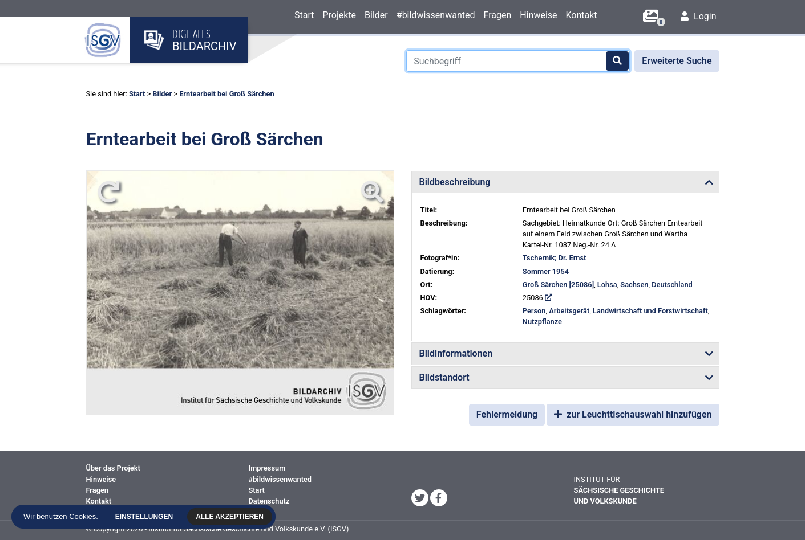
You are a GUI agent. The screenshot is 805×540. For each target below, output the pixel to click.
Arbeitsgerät (569, 310)
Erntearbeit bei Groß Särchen (226, 93)
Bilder (376, 15)
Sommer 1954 (546, 271)
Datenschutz (269, 501)
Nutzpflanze (542, 321)
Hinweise (538, 15)
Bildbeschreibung (455, 182)
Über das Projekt (113, 468)
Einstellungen (144, 517)
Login (698, 16)
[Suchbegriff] (518, 61)
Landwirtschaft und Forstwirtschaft (650, 310)
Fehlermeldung (506, 414)
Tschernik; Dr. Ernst (554, 257)
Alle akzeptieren (230, 517)
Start (304, 15)
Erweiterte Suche (676, 60)
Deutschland (672, 284)
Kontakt (581, 15)
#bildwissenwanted (436, 15)
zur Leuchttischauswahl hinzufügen (632, 414)
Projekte (339, 15)
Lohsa (607, 284)
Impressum (267, 468)
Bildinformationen (456, 353)
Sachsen (634, 284)
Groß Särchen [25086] (558, 284)
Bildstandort (444, 377)
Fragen (497, 15)
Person (534, 310)
